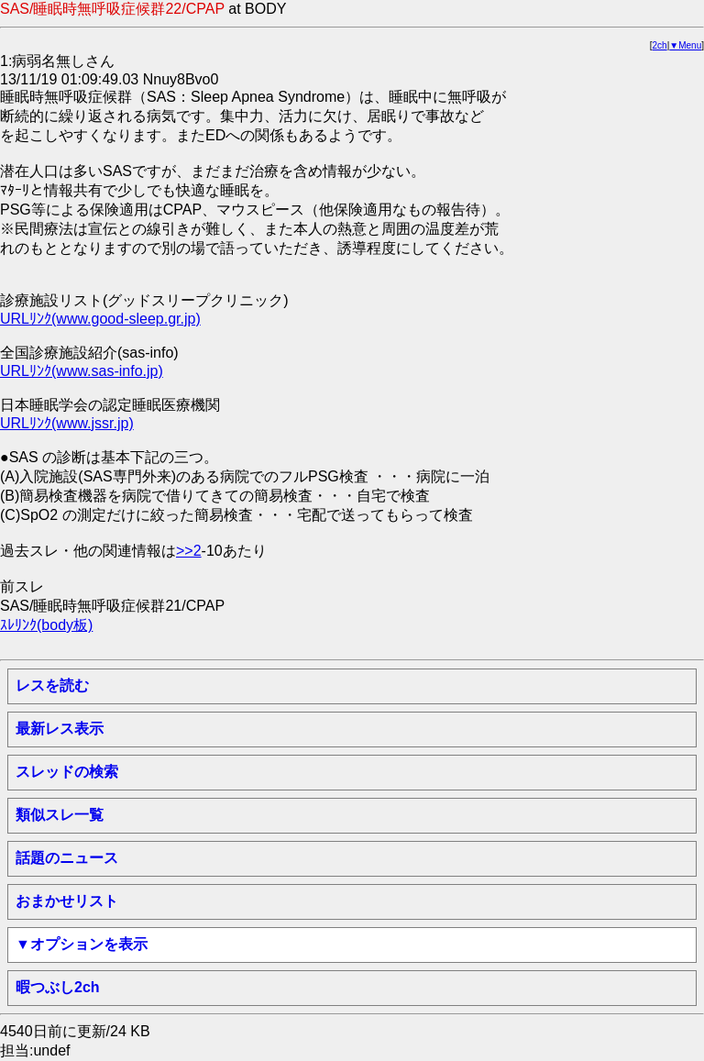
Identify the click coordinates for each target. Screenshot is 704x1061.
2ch (660, 45)
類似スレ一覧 (60, 815)
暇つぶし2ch (58, 987)
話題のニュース (67, 858)
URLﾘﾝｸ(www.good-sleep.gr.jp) (100, 318)
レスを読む (52, 685)
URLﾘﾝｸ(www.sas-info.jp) (81, 371)
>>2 (189, 550)
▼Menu (685, 45)
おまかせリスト (67, 901)
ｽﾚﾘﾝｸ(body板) (46, 625)
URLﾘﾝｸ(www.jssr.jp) (67, 423)
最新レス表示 (60, 728)
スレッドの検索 (67, 771)
